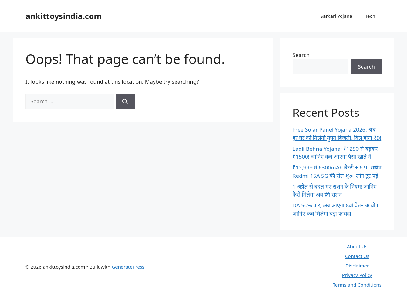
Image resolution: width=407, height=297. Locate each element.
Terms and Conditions (357, 284)
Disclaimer (357, 265)
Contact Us (357, 256)
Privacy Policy (357, 275)
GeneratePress (128, 267)
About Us (357, 246)
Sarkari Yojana (336, 16)
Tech (370, 16)
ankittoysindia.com (63, 15)
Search (301, 55)
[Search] (125, 101)
